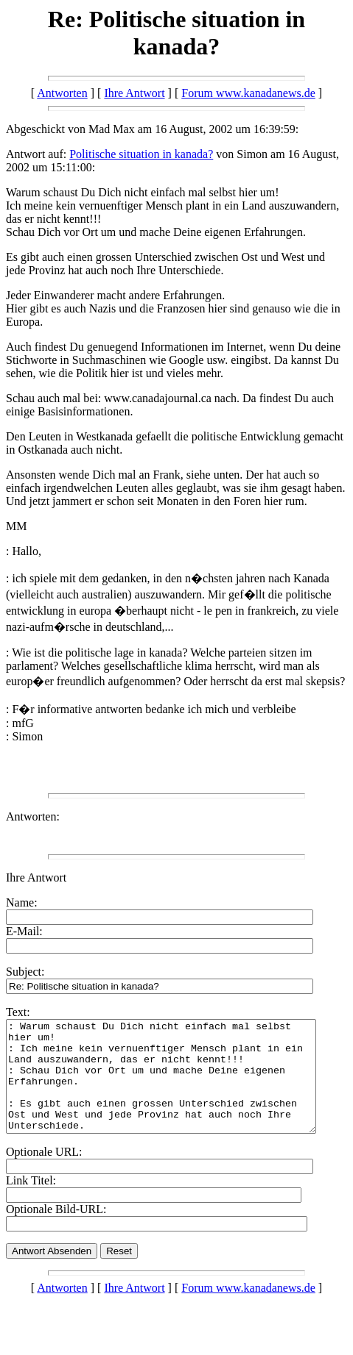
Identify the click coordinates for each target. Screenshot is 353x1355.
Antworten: (33, 816)
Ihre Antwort (134, 93)
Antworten (62, 93)
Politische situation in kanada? (141, 154)
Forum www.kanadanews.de (248, 93)
